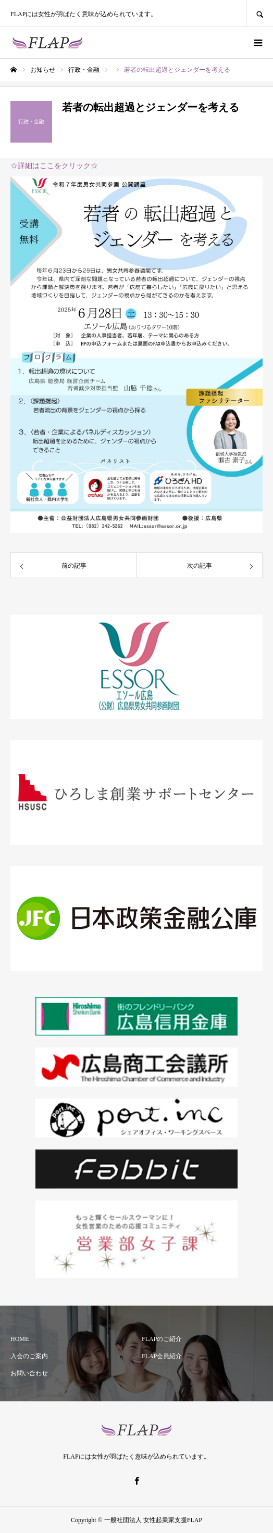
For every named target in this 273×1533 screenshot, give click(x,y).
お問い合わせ (29, 1373)
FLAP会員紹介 (162, 1356)
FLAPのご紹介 (162, 1339)
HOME (19, 1339)
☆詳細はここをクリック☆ (54, 165)
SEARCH (259, 13)
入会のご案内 (29, 1356)
